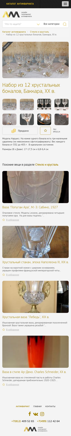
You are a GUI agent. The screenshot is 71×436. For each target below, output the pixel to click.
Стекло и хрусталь (46, 164)
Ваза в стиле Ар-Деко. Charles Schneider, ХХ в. (34, 372)
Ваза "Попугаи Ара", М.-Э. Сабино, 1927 (30, 207)
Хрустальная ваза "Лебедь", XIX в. (25, 317)
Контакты (50, 406)
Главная (37, 406)
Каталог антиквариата (20, 3)
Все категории (51, 23)
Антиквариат (23, 406)
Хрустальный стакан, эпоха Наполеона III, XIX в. (35, 262)
